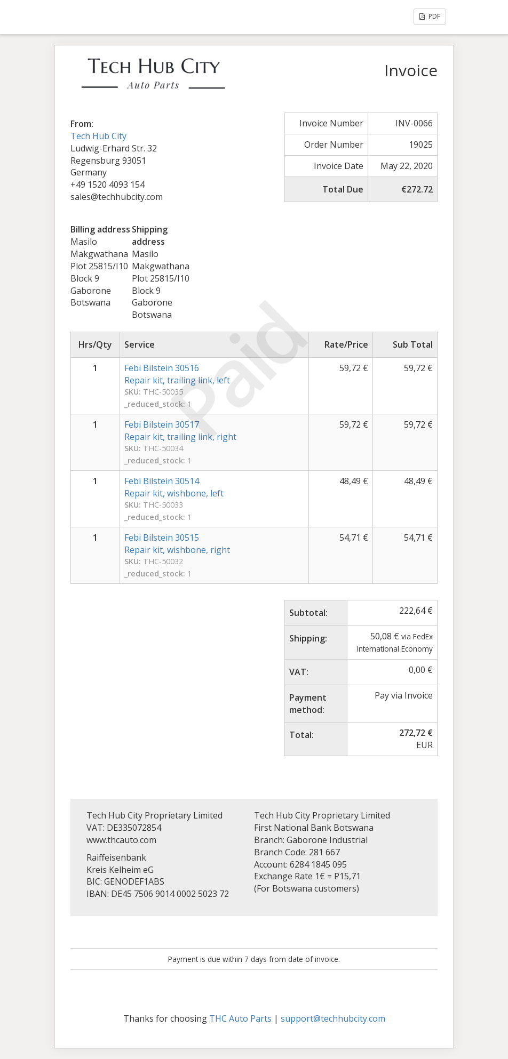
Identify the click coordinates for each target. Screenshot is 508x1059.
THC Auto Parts (240, 1018)
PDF (429, 16)
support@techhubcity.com (333, 1018)
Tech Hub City (98, 136)
